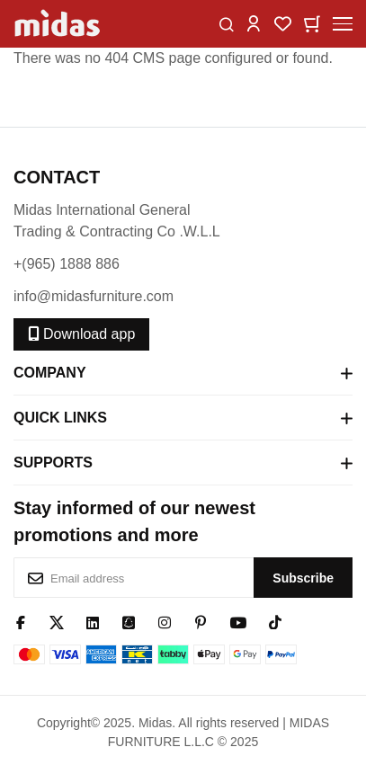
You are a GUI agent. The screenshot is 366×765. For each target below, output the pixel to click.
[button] (253, 23)
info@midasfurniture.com (93, 296)
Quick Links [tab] (183, 418)
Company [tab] (183, 373)
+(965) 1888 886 (66, 263)
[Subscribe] (303, 577)
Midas (155, 723)
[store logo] (58, 23)
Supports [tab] (183, 462)
